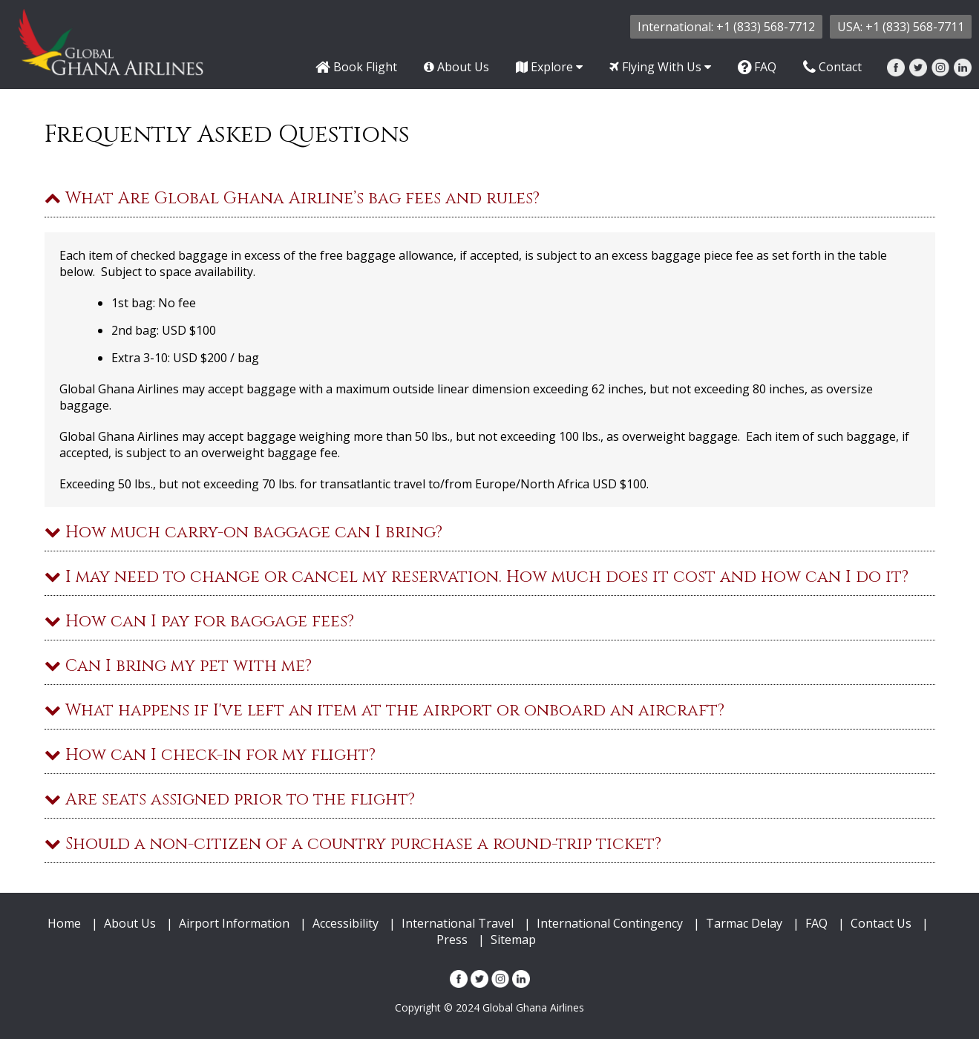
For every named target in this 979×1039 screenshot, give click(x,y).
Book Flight (356, 67)
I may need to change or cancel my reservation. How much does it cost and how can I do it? (476, 577)
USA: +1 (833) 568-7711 (900, 27)
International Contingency (610, 923)
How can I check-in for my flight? (210, 755)
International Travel (458, 923)
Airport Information (234, 923)
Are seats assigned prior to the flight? (230, 799)
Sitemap (513, 939)
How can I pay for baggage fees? (199, 621)
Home (64, 923)
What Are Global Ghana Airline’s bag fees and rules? (292, 198)
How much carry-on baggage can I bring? (243, 532)
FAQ (757, 67)
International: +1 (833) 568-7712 (726, 27)
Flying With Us (660, 67)
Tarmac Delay (744, 923)
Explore (549, 67)
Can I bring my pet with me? (178, 666)
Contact (832, 67)
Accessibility (345, 923)
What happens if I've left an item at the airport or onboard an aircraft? (384, 710)
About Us (456, 67)
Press (452, 939)
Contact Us (881, 923)
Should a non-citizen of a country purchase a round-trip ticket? (353, 844)
